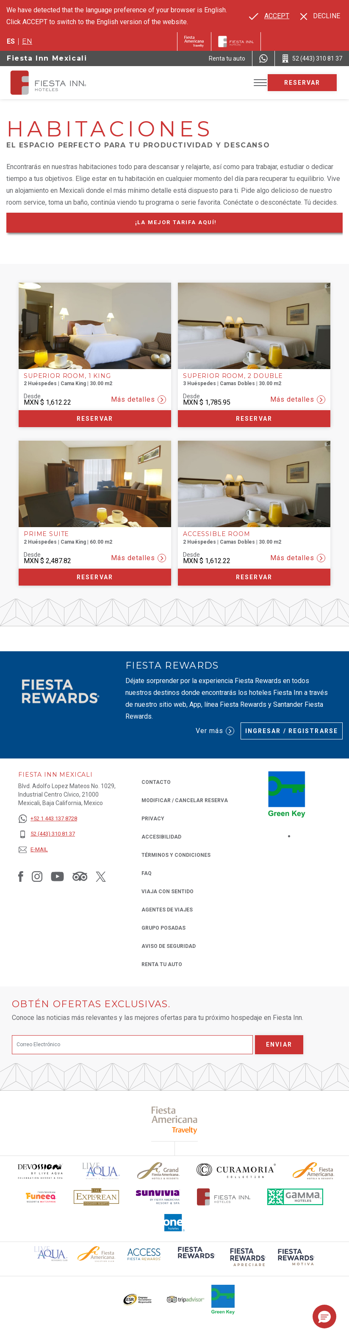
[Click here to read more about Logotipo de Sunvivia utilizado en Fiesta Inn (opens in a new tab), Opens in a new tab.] (158, 1197)
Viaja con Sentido (167, 892)
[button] (324, 1316)
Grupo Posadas (163, 928)
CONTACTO (156, 782)
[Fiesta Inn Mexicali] (56, 82)
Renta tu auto (161, 963)
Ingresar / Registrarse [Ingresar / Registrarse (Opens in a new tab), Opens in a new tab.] (291, 731)
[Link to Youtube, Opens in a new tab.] (57, 876)
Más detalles (138, 399)
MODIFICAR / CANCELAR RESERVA (184, 800)
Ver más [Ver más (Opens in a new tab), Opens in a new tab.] (215, 731)
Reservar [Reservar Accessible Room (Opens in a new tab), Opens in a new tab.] (254, 577)
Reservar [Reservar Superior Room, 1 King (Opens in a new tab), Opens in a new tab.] (95, 418)
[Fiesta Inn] (235, 41)
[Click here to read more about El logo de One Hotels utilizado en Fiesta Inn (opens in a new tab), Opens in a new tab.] (174, 1222)
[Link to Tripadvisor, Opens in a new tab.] (79, 876)
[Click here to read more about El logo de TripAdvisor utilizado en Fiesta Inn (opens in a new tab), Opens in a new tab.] (185, 1299)
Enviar (279, 1044)
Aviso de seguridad (168, 946)
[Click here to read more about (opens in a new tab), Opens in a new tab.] (174, 1120)
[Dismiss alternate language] (320, 16)
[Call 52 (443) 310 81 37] (312, 58)
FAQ (146, 873)
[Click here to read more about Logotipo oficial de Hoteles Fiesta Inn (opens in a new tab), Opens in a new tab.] (224, 1197)
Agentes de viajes (167, 910)
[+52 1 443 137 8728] (47, 819)
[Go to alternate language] (269, 16)
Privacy (152, 818)
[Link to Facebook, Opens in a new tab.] (20, 876)
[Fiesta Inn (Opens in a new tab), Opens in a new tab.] (194, 41)
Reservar (302, 82)
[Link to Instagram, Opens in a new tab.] (37, 876)
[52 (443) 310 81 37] (47, 834)
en (27, 41)
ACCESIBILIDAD (161, 837)
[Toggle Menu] (260, 83)
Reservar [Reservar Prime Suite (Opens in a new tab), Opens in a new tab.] (95, 577)
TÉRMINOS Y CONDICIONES (176, 855)
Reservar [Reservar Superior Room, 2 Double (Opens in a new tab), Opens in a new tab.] (254, 418)
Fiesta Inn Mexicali (47, 58)
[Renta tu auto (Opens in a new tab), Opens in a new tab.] (227, 58)
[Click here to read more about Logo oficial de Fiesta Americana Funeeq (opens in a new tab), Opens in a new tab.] (41, 1197)
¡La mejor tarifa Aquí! (192, 224)
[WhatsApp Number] (263, 58)
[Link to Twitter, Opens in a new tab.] (101, 876)
